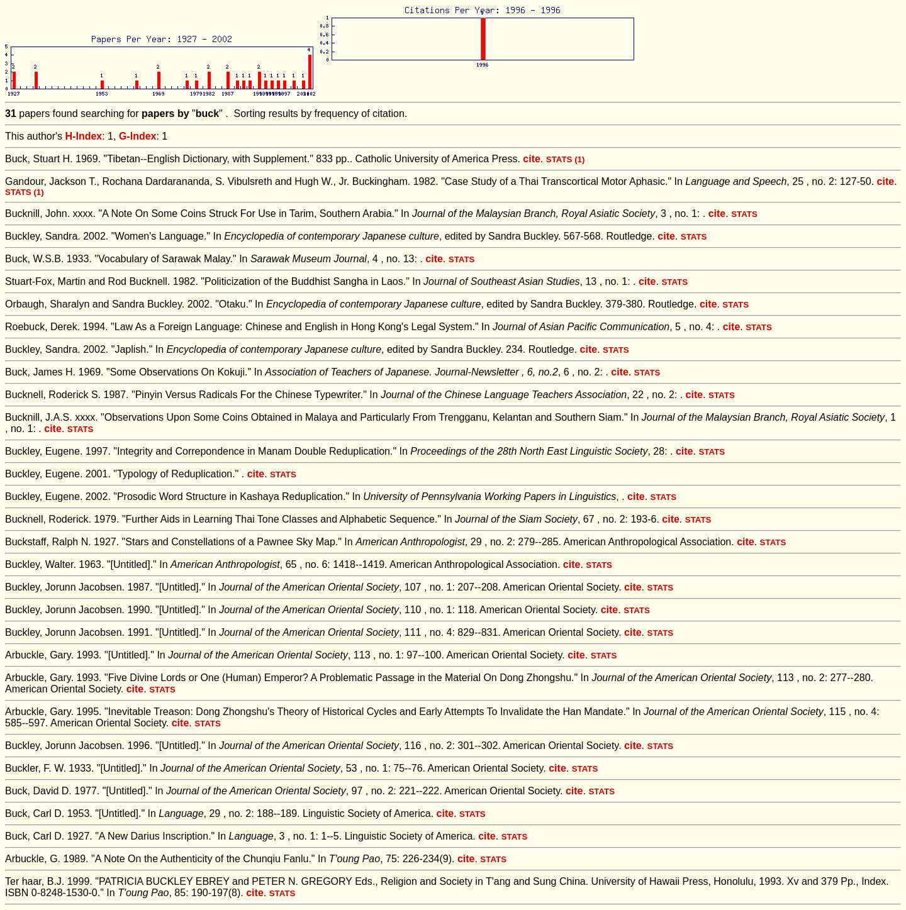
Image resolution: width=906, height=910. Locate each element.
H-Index (84, 136)
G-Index (138, 136)
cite (531, 158)
